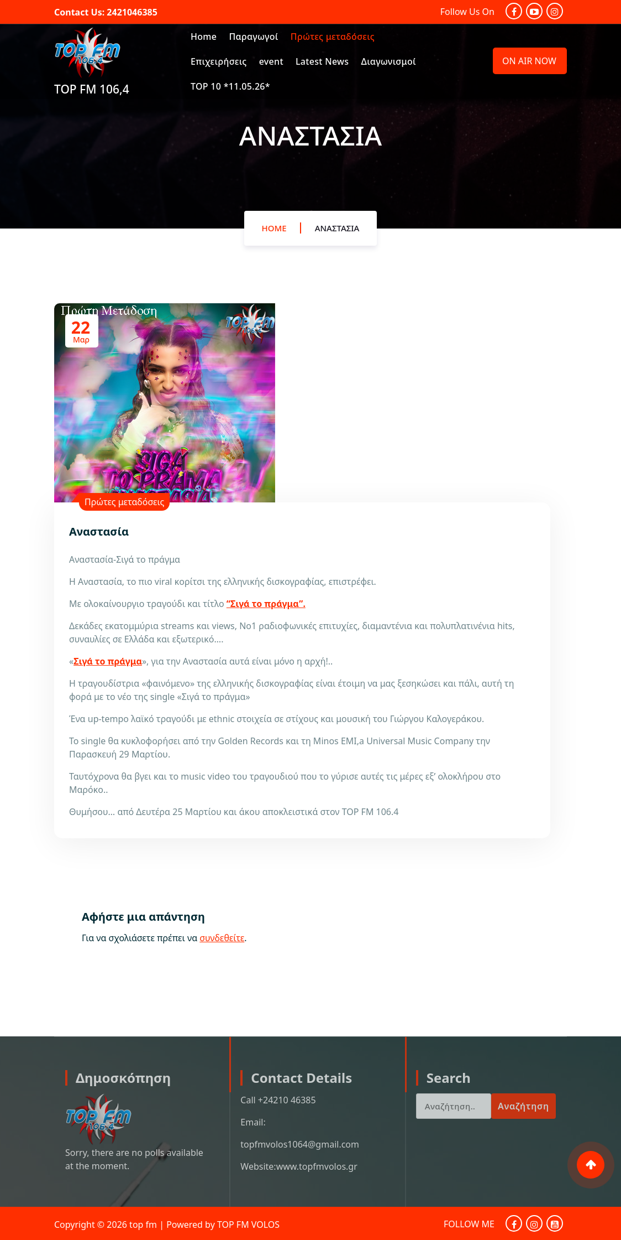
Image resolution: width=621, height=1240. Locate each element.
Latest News (322, 61)
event (271, 61)
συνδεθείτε (221, 938)
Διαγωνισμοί (388, 61)
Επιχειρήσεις (219, 61)
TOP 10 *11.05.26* (230, 86)
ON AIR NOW (529, 61)
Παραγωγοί (253, 36)
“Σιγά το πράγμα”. (266, 604)
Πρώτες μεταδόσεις (333, 36)
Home (204, 36)
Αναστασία (337, 230)
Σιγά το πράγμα (107, 661)
